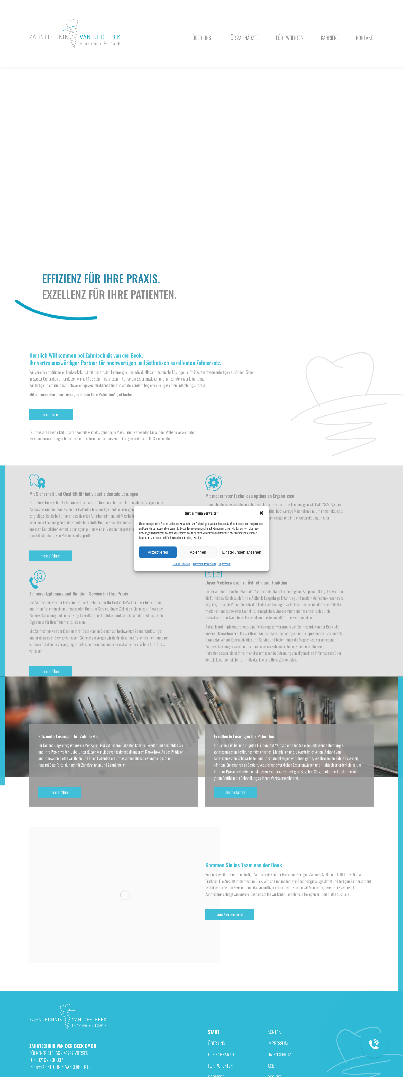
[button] (261, 513)
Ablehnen (198, 552)
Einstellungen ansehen (241, 552)
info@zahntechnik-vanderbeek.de (287, 72)
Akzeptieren (158, 552)
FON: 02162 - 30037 (334, 72)
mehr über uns (51, 473)
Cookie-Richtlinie (181, 564)
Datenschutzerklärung (204, 564)
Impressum (225, 564)
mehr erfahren (51, 677)
